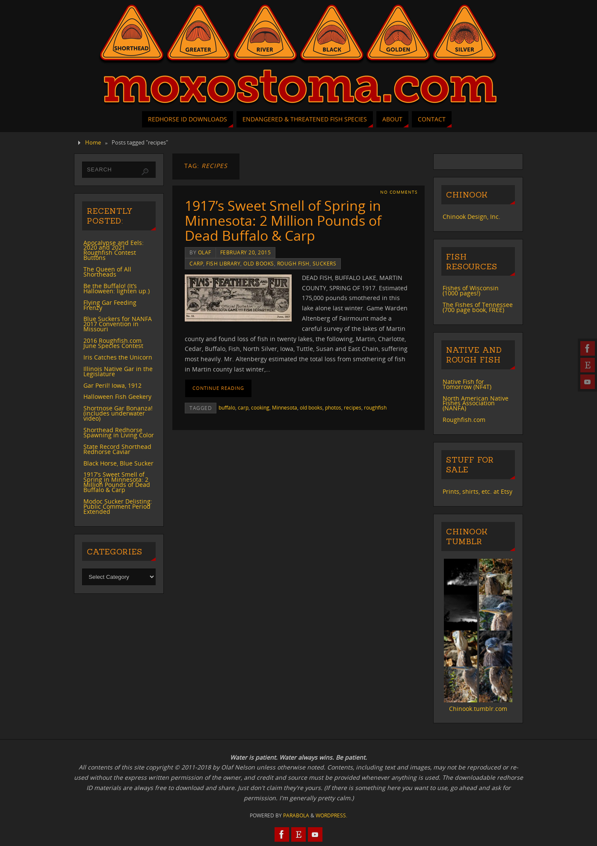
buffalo (227, 407)
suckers (325, 263)
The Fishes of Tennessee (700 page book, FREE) (478, 307)
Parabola (296, 815)
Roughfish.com (464, 420)
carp (196, 263)
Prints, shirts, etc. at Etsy (477, 491)
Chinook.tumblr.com (478, 709)
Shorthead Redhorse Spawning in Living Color (118, 432)
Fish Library (223, 263)
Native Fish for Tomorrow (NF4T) (467, 384)
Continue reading (218, 388)
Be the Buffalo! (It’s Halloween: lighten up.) (116, 288)
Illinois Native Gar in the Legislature (118, 371)
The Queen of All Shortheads (107, 271)
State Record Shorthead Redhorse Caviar (117, 449)
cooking (260, 407)
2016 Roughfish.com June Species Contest (113, 343)
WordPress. (331, 815)
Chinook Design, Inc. (471, 216)
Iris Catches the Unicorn (117, 357)
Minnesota (284, 407)
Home (93, 142)
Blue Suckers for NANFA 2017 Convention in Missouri (117, 324)
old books (258, 263)
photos (333, 407)
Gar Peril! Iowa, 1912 (112, 385)
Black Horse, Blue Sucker (118, 463)
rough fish (293, 263)
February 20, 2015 (245, 252)
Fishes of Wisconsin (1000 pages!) (471, 290)
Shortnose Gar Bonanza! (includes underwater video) (118, 413)
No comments (398, 192)
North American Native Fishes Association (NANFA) (475, 403)
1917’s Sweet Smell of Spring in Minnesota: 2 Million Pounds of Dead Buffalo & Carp (283, 220)
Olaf (204, 252)
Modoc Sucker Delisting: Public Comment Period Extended (117, 506)
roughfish (375, 407)
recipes (352, 407)
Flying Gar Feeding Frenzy (109, 305)
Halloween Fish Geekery (117, 396)
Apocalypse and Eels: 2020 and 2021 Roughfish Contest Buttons (113, 250)
